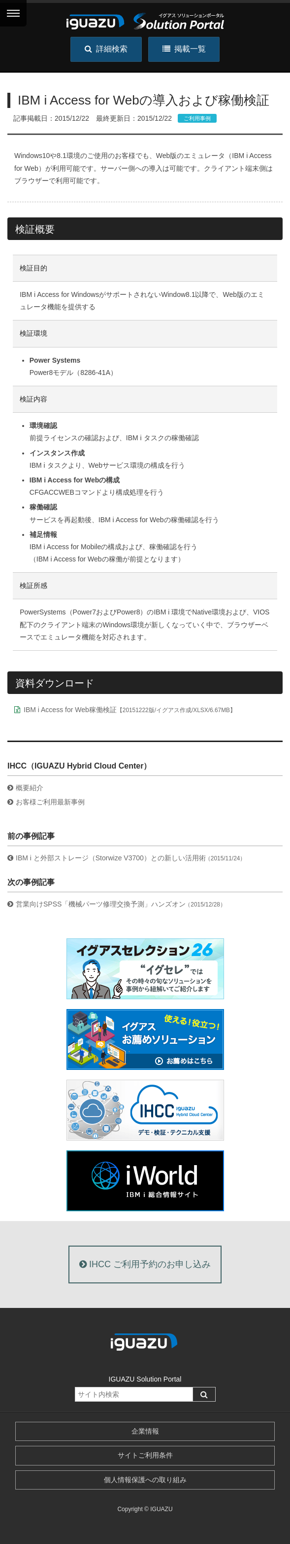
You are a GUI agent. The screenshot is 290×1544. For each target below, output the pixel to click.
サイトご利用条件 (145, 1455)
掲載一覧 (184, 49)
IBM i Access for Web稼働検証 (130, 710)
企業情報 (145, 1431)
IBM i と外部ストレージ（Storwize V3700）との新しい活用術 (131, 858)
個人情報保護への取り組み (145, 1480)
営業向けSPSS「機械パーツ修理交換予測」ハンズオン (121, 904)
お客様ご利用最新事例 (50, 802)
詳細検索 (106, 49)
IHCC (145, 1264)
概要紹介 (29, 788)
